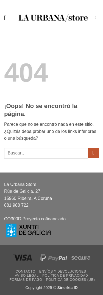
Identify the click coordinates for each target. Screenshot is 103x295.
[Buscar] (97, 17)
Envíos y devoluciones (62, 271)
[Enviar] (93, 153)
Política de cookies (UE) (70, 280)
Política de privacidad (65, 276)
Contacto (25, 271)
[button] (7, 17)
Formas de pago (26, 280)
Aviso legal (26, 276)
